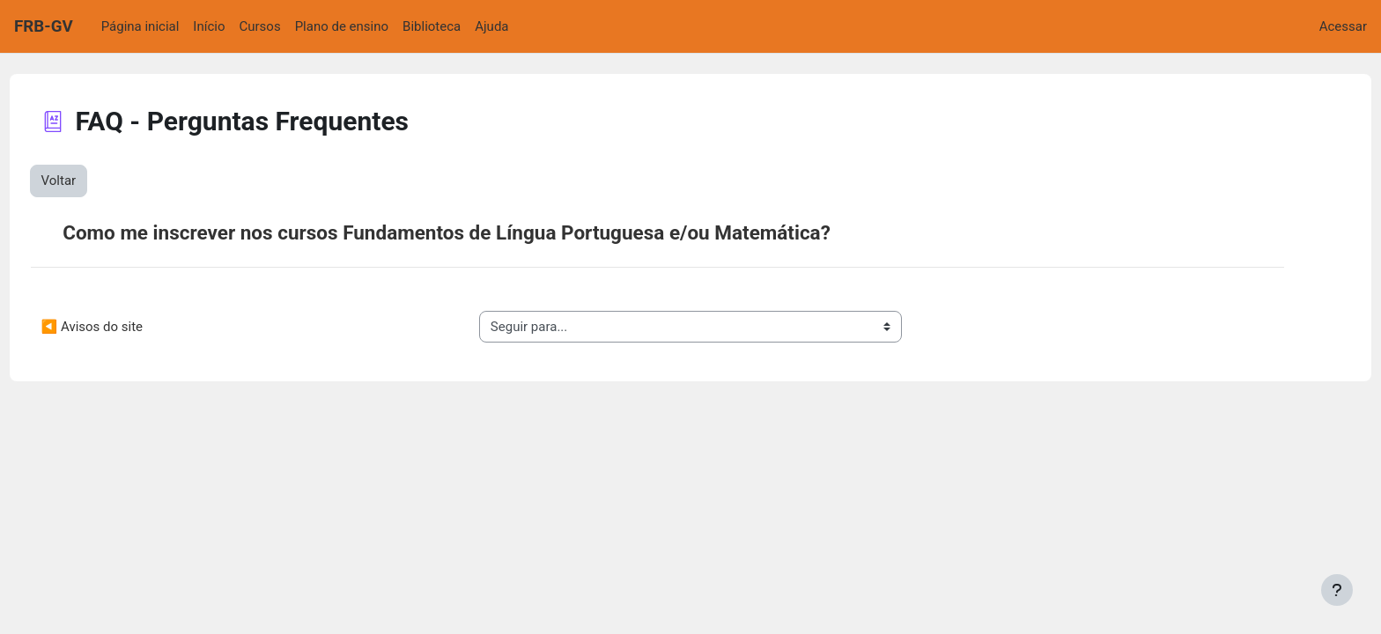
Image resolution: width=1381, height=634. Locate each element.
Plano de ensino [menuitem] (341, 26)
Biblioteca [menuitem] (431, 26)
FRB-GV (43, 26)
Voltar (91, 180)
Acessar (1343, 26)
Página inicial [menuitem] (140, 26)
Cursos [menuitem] (260, 26)
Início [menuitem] (209, 26)
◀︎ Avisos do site (124, 327)
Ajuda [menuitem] (491, 26)
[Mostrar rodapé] (1337, 590)
